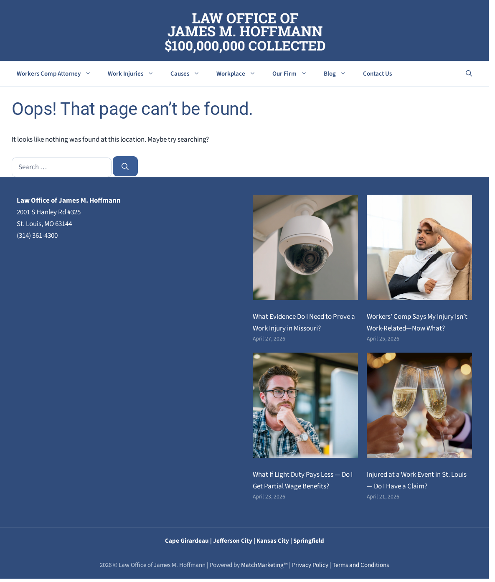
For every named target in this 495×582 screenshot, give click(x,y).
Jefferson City (232, 540)
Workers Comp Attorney (58, 73)
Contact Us (377, 73)
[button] (468, 73)
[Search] (125, 166)
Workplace (240, 73)
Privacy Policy (310, 565)
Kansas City (272, 540)
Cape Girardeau (187, 540)
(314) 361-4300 (37, 236)
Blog (339, 73)
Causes (189, 73)
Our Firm (293, 73)
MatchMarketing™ (264, 565)
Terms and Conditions (361, 565)
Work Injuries (135, 73)
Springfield (308, 540)
